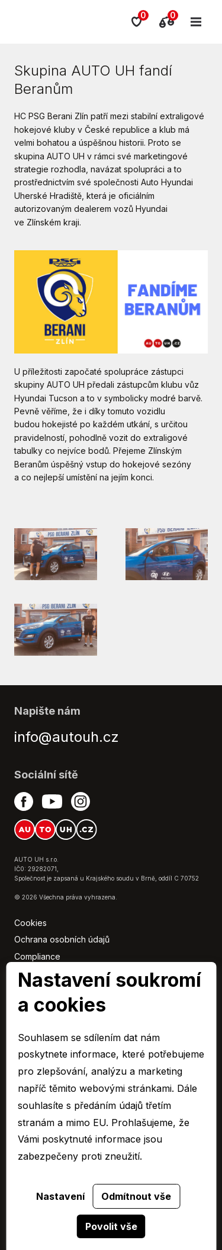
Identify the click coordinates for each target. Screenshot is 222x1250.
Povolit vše (111, 1226)
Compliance (37, 956)
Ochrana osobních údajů (62, 939)
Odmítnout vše (136, 1196)
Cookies (30, 923)
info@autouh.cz (66, 736)
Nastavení (60, 1196)
